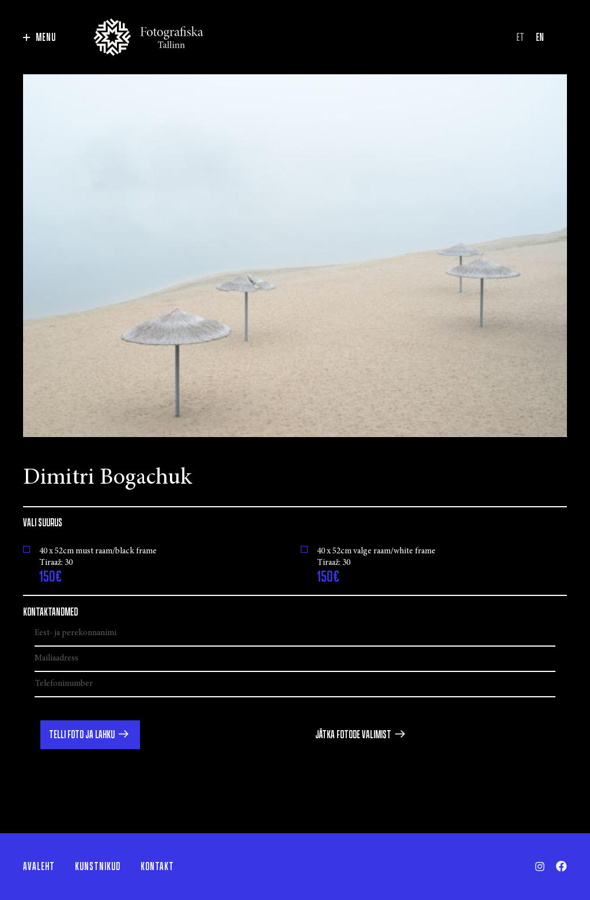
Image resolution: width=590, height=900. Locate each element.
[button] (90, 734)
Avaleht (39, 867)
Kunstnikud (97, 867)
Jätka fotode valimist (353, 735)
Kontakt (157, 867)
